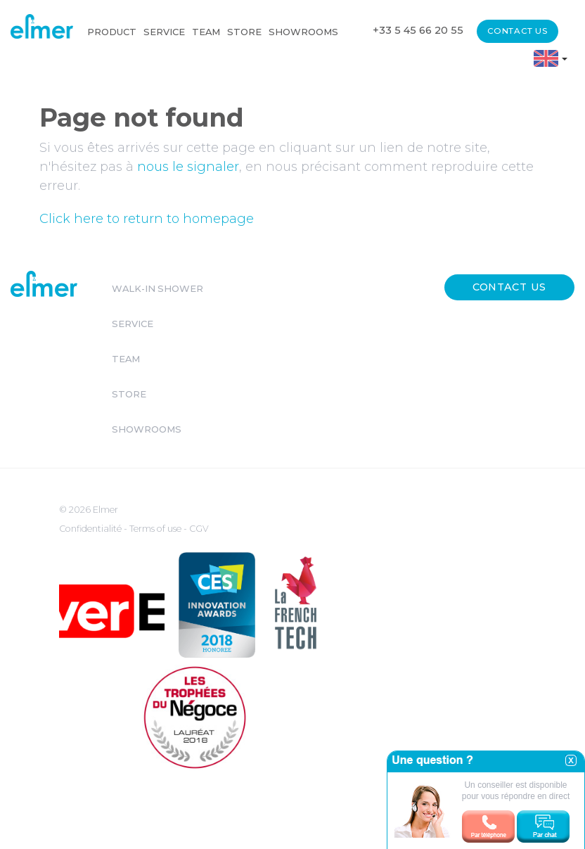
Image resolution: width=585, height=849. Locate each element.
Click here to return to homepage (146, 218)
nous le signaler (188, 166)
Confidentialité (91, 528)
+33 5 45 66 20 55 (418, 30)
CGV (199, 528)
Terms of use (156, 528)
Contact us (517, 31)
